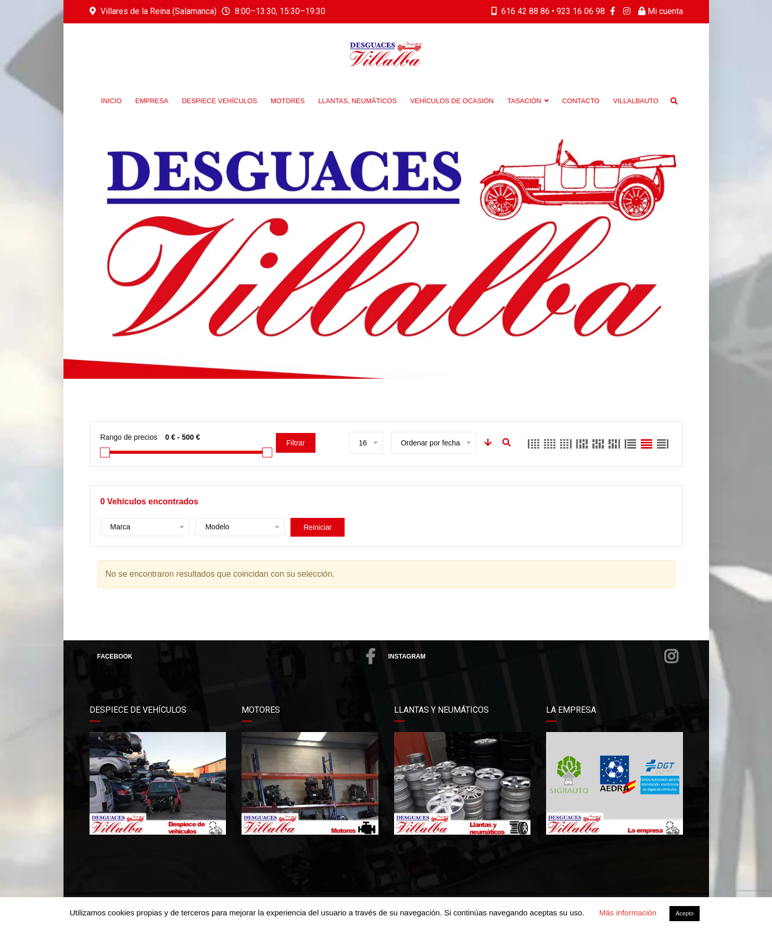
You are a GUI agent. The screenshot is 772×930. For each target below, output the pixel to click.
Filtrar (295, 443)
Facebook (236, 656)
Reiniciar (317, 527)
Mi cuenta (660, 11)
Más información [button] (627, 912)
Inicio (111, 101)
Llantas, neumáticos (357, 101)
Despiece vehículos (219, 101)
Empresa (152, 101)
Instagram (533, 656)
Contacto (581, 101)
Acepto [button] (684, 913)
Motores (288, 101)
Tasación (528, 101)
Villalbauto (636, 101)
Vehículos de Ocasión (451, 101)
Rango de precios (129, 437)
